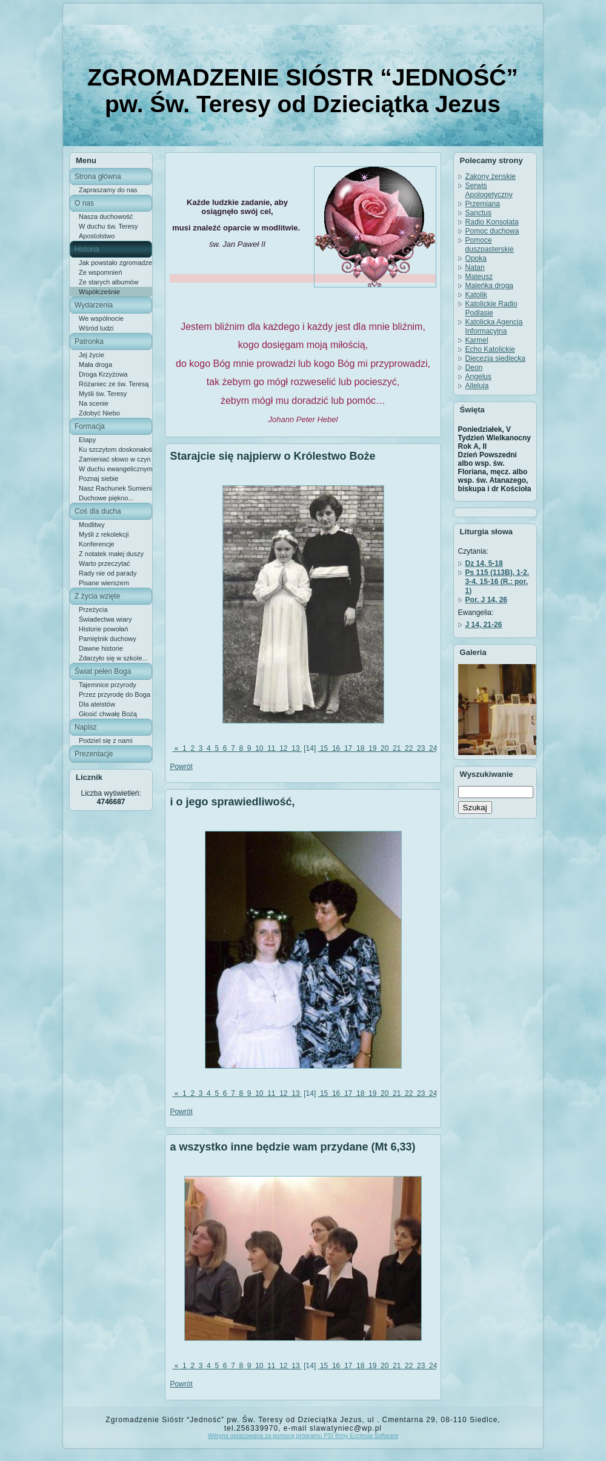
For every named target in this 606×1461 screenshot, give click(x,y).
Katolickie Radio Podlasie (491, 308)
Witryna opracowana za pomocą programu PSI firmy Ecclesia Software (303, 1435)
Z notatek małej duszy (111, 553)
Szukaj (475, 807)
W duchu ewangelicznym (115, 468)
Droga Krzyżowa (103, 374)
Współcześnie (99, 291)
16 (336, 748)
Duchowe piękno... (106, 498)
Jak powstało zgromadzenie (115, 262)
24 (433, 748)
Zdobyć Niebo (99, 413)
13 (296, 748)
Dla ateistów (97, 704)
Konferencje (97, 544)
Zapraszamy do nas (108, 189)
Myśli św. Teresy (103, 393)
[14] (310, 748)
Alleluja (477, 385)
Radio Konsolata (492, 222)
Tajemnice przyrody (107, 684)
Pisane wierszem (104, 582)
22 (409, 748)
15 (324, 748)
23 (421, 748)
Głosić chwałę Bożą (108, 713)
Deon (474, 367)
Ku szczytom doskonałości (115, 449)
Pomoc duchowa (492, 231)
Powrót (181, 766)
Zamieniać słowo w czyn (115, 459)
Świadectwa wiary (105, 619)
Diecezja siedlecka (495, 358)
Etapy (87, 439)
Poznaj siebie (98, 478)
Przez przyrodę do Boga (114, 694)
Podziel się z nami (106, 740)
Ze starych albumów (108, 282)
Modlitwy (92, 524)
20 (385, 748)
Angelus (478, 376)
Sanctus (478, 213)
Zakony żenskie (490, 176)
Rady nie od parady (107, 573)
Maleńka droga (489, 285)
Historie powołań (103, 629)
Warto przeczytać (104, 563)
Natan (475, 267)
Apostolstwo (97, 236)
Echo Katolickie (490, 349)
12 (284, 748)
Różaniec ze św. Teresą (113, 384)
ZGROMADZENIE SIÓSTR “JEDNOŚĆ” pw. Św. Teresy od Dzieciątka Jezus (302, 90)
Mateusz (479, 276)
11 (271, 748)
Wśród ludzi (96, 328)
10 (259, 748)
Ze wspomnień (100, 272)
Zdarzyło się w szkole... (113, 658)
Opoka (476, 258)
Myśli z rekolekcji (104, 534)
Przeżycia (93, 609)
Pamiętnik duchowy (107, 638)
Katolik (476, 295)
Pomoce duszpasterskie (489, 245)
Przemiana (482, 204)
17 (348, 748)
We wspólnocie (101, 318)
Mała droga (95, 364)
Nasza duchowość (106, 216)
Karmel (476, 340)
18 (361, 748)
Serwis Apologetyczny (489, 190)
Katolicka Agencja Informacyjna (494, 326)
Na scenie (93, 403)
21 (397, 748)
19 (373, 748)
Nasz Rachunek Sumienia (115, 488)
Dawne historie (101, 648)
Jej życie (91, 354)
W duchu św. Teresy (108, 226)
